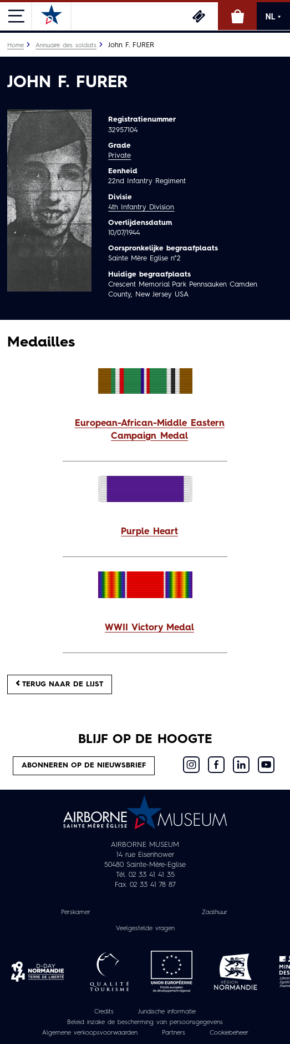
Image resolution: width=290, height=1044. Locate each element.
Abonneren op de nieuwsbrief (84, 765)
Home (15, 45)
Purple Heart (149, 532)
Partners (173, 1033)
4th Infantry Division (141, 207)
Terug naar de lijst (59, 684)
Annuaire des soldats (65, 45)
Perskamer (75, 912)
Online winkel (237, 16)
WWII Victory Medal (149, 628)
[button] (145, 430)
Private (119, 155)
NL (273, 16)
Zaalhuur (214, 912)
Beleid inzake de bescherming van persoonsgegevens (145, 1023)
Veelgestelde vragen (145, 928)
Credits (104, 1012)
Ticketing (198, 16)
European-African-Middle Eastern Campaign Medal (150, 430)
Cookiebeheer (229, 1033)
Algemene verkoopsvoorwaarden (90, 1033)
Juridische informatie (167, 1012)
